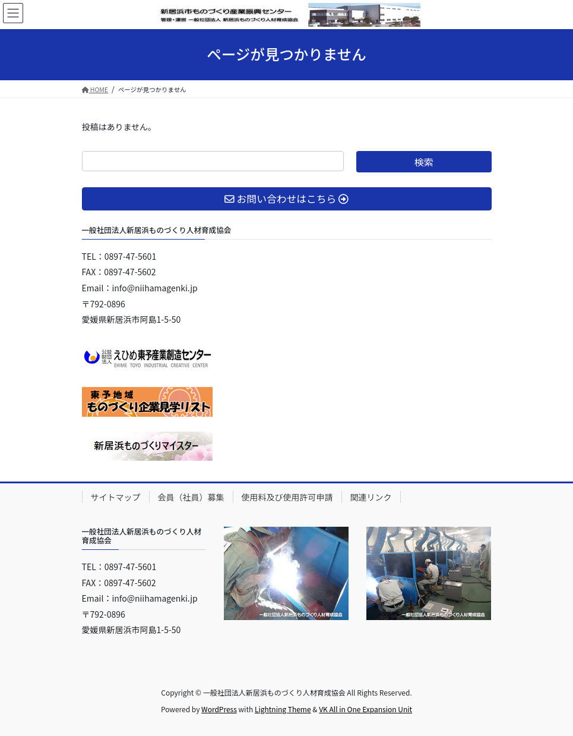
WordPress (219, 709)
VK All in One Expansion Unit (365, 709)
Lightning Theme (283, 709)
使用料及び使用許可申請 (287, 497)
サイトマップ (116, 497)
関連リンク (371, 497)
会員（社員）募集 (191, 497)
